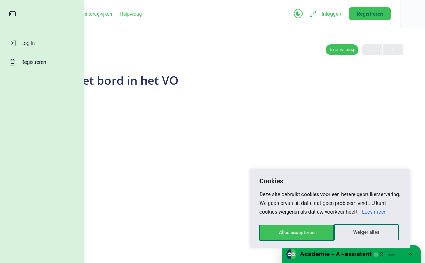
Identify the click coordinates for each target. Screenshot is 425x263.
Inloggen (351, 14)
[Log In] (42, 43)
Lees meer (374, 214)
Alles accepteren (363, 233)
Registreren (389, 14)
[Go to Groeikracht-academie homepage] (126, 13)
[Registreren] (42, 62)
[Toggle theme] (318, 13)
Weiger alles (291, 233)
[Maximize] (331, 13)
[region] (330, 210)
